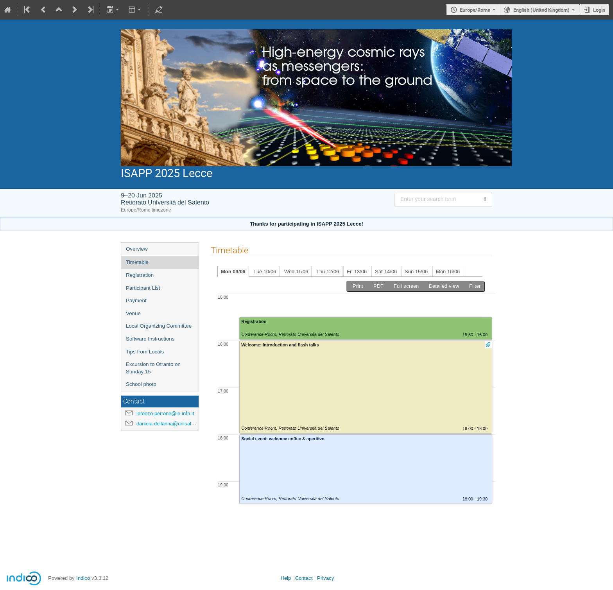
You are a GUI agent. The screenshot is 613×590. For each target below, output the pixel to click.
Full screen (406, 286)
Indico (83, 578)
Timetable (137, 262)
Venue (133, 313)
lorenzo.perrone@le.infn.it (165, 413)
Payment (136, 300)
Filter (474, 286)
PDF (378, 286)
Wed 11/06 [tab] (296, 271)
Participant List (143, 288)
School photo (141, 384)
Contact (304, 578)
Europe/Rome (475, 9)
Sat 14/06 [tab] (386, 271)
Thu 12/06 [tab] (327, 271)
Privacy (325, 578)
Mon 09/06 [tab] (233, 271)
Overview (137, 249)
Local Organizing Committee (159, 326)
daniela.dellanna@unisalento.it (170, 423)
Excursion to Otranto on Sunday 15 (153, 368)
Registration (140, 275)
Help (286, 578)
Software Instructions (150, 339)
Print (358, 286)
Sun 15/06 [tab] (416, 271)
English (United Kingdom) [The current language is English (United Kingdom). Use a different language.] (541, 9)
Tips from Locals (145, 352)
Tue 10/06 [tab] (264, 271)
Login (599, 9)
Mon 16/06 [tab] (448, 271)
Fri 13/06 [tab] (357, 271)
